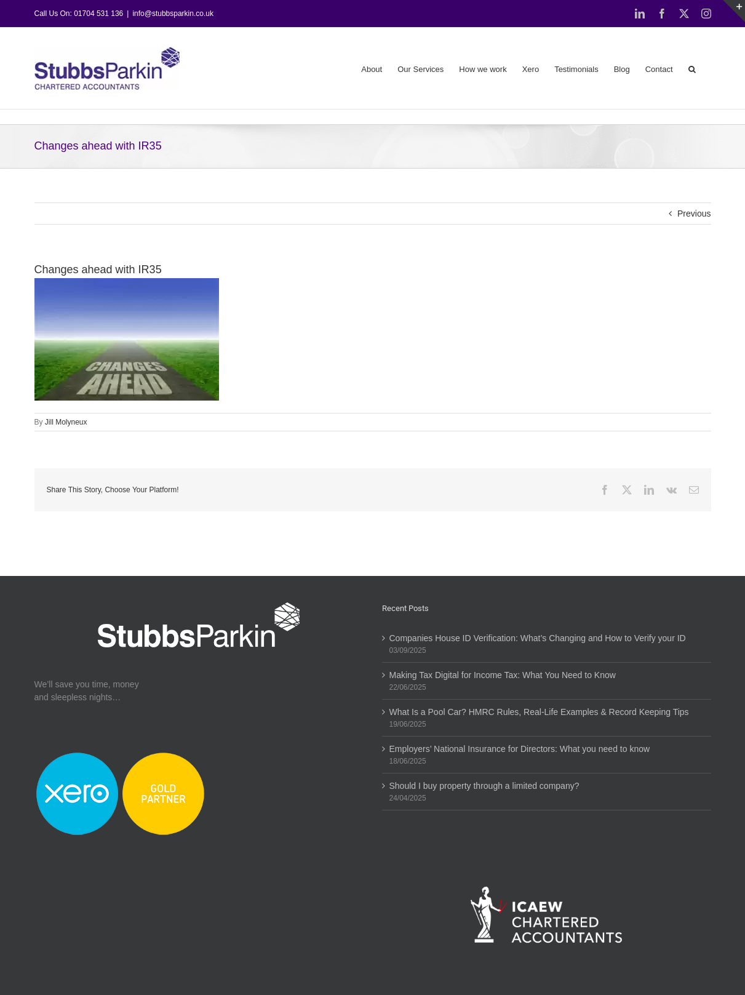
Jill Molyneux (66, 422)
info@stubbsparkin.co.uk (172, 13)
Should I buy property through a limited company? (484, 786)
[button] (692, 68)
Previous (694, 213)
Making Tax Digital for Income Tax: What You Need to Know (502, 675)
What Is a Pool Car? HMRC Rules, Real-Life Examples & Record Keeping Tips (539, 712)
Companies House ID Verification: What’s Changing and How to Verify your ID (537, 638)
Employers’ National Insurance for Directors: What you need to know (519, 749)
